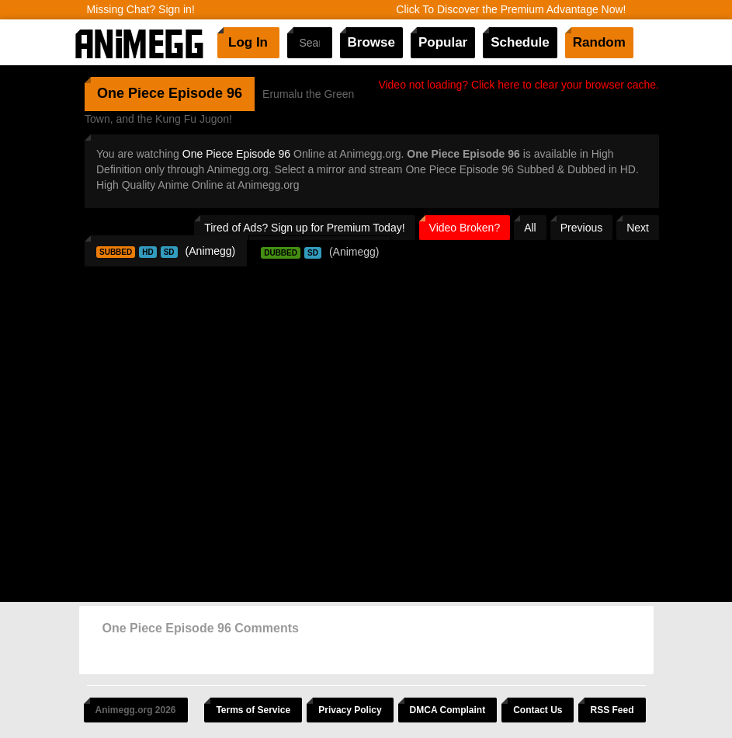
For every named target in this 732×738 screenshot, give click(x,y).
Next (637, 227)
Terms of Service (253, 710)
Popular (442, 42)
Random (599, 42)
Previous (581, 227)
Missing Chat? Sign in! (141, 9)
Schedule (520, 42)
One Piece (131, 93)
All (530, 227)
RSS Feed (611, 710)
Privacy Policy (349, 710)
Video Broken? (465, 227)
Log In (248, 42)
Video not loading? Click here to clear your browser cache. (518, 84)
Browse (371, 42)
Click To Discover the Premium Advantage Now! (511, 9)
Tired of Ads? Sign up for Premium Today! (304, 227)
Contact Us (537, 710)
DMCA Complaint (448, 710)
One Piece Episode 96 (236, 154)
